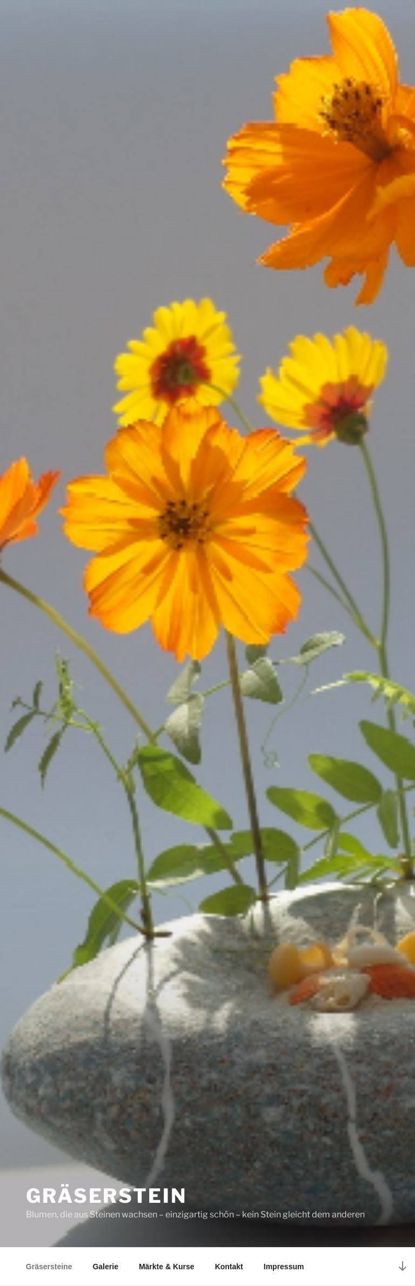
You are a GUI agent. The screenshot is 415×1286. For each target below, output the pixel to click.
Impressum (284, 1266)
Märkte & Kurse (167, 1266)
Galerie (105, 1266)
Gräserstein (106, 1196)
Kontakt (229, 1266)
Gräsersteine (49, 1266)
